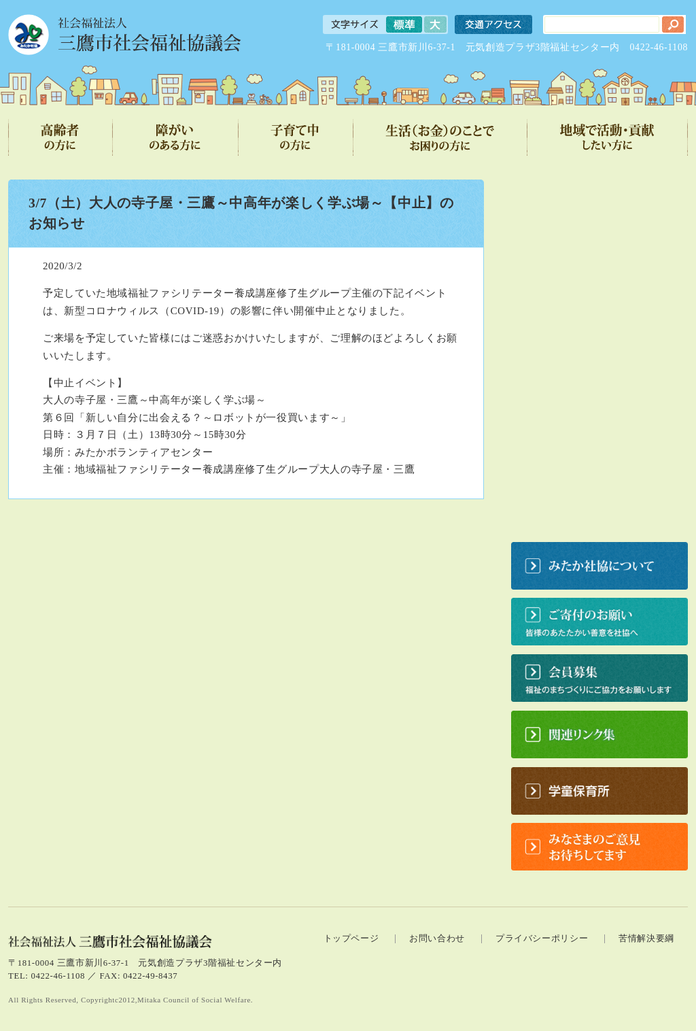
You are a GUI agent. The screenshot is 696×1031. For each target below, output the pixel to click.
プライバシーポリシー (541, 938)
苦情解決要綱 (646, 938)
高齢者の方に (60, 137)
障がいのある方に (176, 137)
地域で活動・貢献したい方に (607, 137)
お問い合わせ (437, 938)
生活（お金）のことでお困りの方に (440, 137)
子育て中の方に (296, 137)
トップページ (351, 938)
